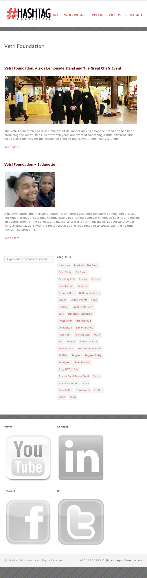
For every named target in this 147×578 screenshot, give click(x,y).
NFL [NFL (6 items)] (61, 341)
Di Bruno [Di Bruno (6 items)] (82, 286)
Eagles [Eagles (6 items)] (62, 300)
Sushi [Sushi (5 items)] (86, 383)
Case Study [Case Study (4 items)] (65, 272)
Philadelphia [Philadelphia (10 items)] (66, 348)
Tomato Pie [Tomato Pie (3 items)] (65, 390)
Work (53, 15)
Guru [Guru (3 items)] (61, 313)
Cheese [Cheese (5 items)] (95, 279)
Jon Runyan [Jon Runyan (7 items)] (65, 327)
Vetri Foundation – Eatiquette (29, 165)
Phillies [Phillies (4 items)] (63, 355)
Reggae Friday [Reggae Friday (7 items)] (93, 355)
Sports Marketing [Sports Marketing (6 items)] (68, 383)
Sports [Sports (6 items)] (96, 376)
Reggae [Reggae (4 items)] (76, 355)
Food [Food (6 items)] (94, 300)
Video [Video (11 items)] (62, 397)
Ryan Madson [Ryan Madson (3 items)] (82, 362)
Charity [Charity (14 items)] (83, 279)
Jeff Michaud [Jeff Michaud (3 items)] (83, 320)
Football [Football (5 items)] (63, 307)
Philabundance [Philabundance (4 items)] (88, 341)
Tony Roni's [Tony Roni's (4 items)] (83, 390)
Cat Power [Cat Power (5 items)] (81, 272)
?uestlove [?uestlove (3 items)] (64, 265)
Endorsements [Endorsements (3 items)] (78, 300)
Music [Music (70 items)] (97, 334)
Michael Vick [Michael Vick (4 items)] (82, 334)
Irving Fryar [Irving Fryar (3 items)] (65, 320)
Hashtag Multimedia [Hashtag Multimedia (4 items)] (80, 313)
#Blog (97, 15)
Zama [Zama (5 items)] (73, 397)
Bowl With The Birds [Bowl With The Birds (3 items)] (86, 265)
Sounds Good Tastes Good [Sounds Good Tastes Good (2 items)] (74, 376)
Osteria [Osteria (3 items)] (71, 341)
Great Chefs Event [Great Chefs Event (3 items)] (83, 307)
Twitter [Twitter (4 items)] (98, 390)
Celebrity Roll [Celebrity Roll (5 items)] (67, 279)
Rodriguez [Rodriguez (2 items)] (65, 362)
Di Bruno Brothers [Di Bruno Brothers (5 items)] (89, 293)
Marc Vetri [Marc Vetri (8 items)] (64, 334)
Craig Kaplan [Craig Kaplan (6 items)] (66, 286)
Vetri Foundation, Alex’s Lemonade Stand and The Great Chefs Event (62, 68)
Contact (134, 15)
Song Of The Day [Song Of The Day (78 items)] (68, 369)
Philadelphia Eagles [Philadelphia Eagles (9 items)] (89, 348)
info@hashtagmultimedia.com (121, 560)
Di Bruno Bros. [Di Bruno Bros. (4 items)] (67, 293)
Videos (114, 15)
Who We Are (75, 15)
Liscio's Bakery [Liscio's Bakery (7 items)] (84, 327)
